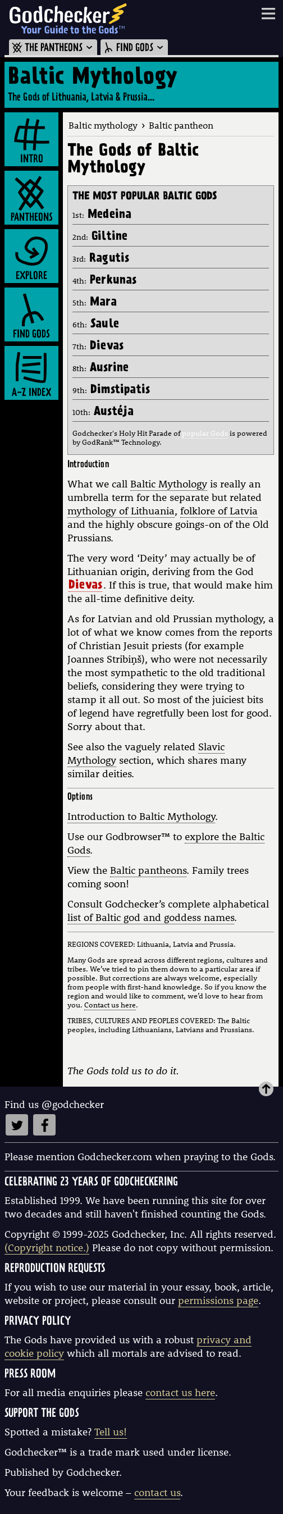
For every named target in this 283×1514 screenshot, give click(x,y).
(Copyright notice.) (46, 1247)
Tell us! (110, 1431)
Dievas (85, 586)
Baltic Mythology (168, 483)
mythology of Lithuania (121, 510)
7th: (98, 346)
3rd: (100, 259)
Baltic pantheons (148, 870)
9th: (111, 390)
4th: (104, 280)
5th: (94, 302)
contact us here (180, 1392)
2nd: (99, 237)
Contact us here (110, 1005)
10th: (103, 412)
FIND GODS (134, 48)
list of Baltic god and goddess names (150, 917)
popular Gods (205, 433)
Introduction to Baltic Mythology (141, 816)
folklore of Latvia (219, 510)
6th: (95, 324)
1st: (101, 215)
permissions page (218, 1300)
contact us (157, 1492)
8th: (100, 368)
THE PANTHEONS (53, 48)
